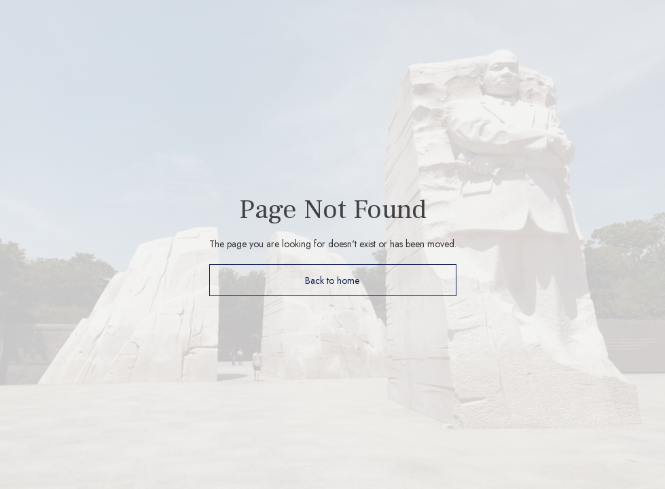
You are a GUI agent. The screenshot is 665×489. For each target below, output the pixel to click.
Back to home (332, 280)
